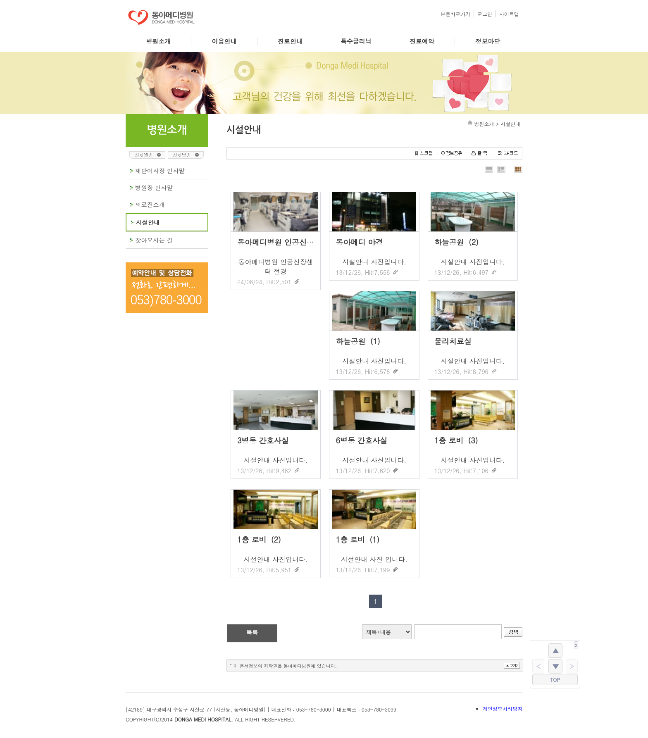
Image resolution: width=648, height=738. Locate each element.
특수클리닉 (356, 41)
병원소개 (158, 41)
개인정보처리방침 (502, 708)
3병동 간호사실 (263, 440)
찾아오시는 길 (154, 240)
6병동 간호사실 (361, 440)
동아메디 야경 (359, 242)
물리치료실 (453, 341)
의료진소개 (150, 204)
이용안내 (224, 41)
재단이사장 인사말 (160, 171)
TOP (555, 679)
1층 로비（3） (458, 440)
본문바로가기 (455, 13)
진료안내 (290, 41)
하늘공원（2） (459, 242)
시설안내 (148, 222)
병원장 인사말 (154, 187)
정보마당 (487, 41)
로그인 (484, 13)
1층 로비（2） (261, 539)
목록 (252, 632)
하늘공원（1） (360, 341)
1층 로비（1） (360, 539)
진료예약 (422, 41)
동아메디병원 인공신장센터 (283, 242)
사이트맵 (509, 13)
